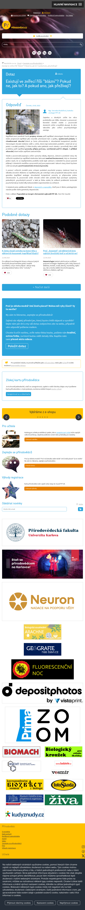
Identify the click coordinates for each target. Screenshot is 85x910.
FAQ (3, 846)
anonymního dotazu (18, 365)
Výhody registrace (9, 848)
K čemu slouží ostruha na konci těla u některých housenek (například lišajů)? (20, 252)
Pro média (69, 15)
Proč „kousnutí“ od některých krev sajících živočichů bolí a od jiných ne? (60, 252)
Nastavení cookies (45, 902)
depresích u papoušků (42, 187)
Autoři (4, 839)
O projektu (6, 831)
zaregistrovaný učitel (63, 432)
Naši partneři (6, 834)
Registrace (36, 13)
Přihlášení (47, 13)
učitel (65, 363)
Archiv (81, 504)
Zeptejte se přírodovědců (37, 15)
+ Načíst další (41, 287)
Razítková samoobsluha (56, 15)
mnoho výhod (56, 389)
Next (79, 417)
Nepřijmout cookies (69, 902)
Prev (6, 417)
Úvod (19, 63)
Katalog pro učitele (19, 15)
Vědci (4, 841)
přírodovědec (49, 363)
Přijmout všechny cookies (19, 902)
